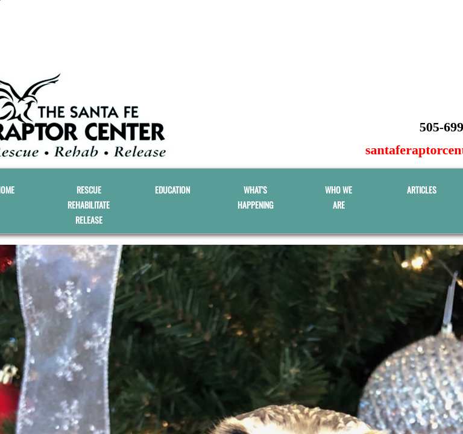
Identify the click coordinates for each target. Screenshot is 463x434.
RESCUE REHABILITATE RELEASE (89, 204)
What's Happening (255, 197)
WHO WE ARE (338, 197)
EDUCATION (172, 189)
